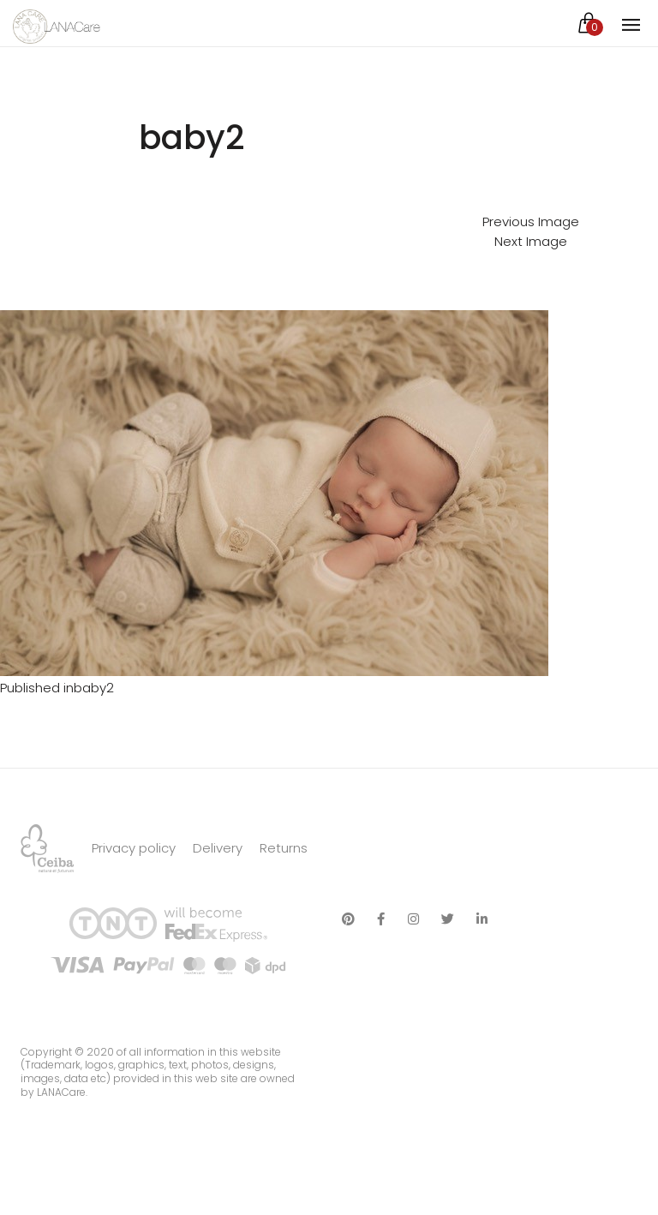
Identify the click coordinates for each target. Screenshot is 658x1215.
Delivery (217, 848)
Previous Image (530, 221)
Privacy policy (134, 848)
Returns (284, 848)
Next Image (530, 241)
